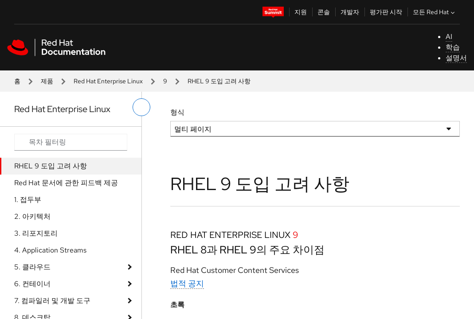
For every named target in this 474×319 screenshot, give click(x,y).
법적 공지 (187, 283)
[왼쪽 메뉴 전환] (141, 107)
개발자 (350, 12)
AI (449, 36)
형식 (177, 112)
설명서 (456, 57)
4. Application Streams (50, 250)
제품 (47, 81)
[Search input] (70, 142)
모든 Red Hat (435, 12)
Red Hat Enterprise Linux (108, 81)
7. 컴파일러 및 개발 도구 (52, 300)
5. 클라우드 (32, 267)
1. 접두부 (27, 199)
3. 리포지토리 (36, 233)
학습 (453, 47)
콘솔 (323, 12)
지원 (300, 12)
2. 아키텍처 (32, 216)
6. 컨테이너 (32, 283)
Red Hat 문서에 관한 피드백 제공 (66, 182)
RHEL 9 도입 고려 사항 (50, 166)
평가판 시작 (386, 12)
